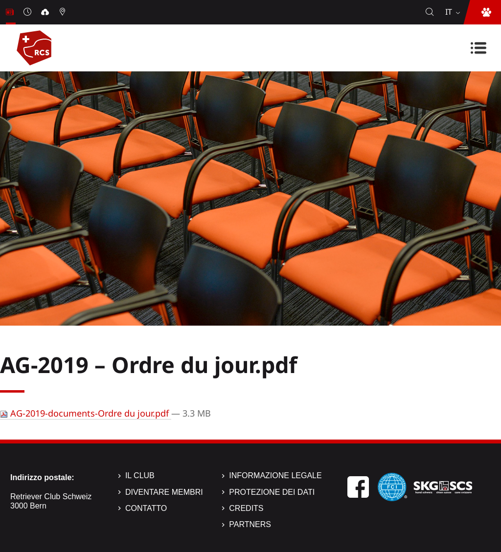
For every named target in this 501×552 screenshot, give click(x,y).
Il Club (140, 475)
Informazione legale (275, 475)
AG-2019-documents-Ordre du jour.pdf (85, 413)
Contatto (146, 508)
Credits (246, 508)
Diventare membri (164, 492)
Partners (250, 524)
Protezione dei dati (272, 492)
